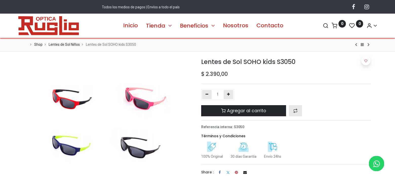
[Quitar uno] (207, 94)
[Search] (319, 25)
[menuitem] (130, 26)
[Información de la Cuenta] (366, 25)
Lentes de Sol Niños (64, 44)
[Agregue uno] (228, 94)
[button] (295, 110)
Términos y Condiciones (223, 136)
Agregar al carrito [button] (243, 111)
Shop (38, 44)
